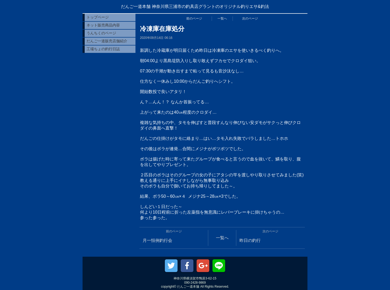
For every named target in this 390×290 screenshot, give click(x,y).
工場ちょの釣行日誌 (103, 49)
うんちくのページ (101, 33)
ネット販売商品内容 (103, 25)
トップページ (98, 17)
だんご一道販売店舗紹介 (107, 41)
